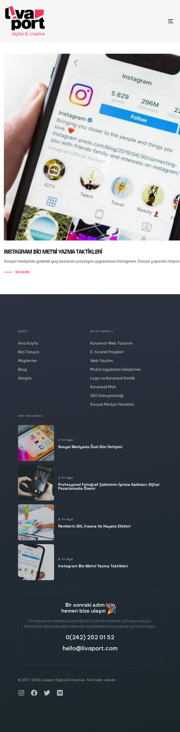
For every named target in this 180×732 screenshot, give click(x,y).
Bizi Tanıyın (28, 351)
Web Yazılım (101, 360)
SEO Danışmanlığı (107, 395)
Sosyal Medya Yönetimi (112, 404)
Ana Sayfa (28, 343)
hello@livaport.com (90, 648)
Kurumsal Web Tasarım (111, 343)
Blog (22, 369)
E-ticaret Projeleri (107, 351)
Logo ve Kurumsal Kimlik (112, 378)
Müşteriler (27, 360)
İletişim (24, 378)
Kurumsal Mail (103, 386)
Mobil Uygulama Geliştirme (115, 369)
